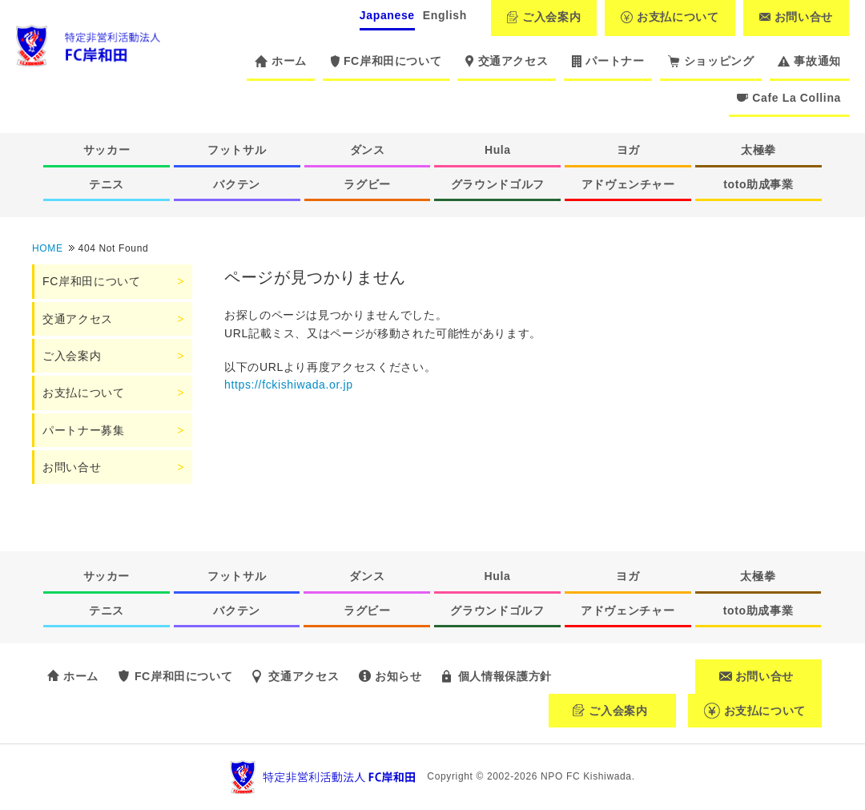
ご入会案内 (544, 16)
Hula (498, 149)
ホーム (281, 60)
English (445, 15)
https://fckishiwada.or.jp (288, 384)
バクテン (236, 184)
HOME (47, 248)
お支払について (669, 16)
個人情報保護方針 (505, 676)
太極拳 (758, 149)
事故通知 (809, 60)
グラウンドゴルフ (498, 184)
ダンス (367, 149)
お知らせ (398, 676)
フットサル (236, 149)
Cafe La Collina (789, 97)
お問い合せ (796, 16)
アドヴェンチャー (628, 184)
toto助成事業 (758, 184)
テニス (106, 184)
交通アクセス (506, 60)
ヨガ (628, 149)
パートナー (608, 60)
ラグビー (367, 184)
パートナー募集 (83, 430)
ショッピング (711, 60)
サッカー (107, 149)
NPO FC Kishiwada (586, 776)
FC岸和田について (386, 60)
